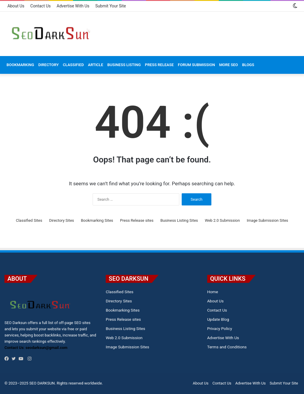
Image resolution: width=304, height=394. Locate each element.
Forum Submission (196, 65)
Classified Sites (29, 220)
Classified (73, 65)
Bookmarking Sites (97, 220)
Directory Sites (61, 220)
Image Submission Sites (267, 220)
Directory (48, 65)
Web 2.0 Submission (222, 220)
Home (212, 291)
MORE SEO (228, 65)
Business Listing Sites (179, 220)
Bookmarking (20, 65)
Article (95, 65)
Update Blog (218, 319)
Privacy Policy (219, 328)
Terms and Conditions (227, 346)
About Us (15, 6)
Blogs (248, 65)
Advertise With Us (73, 6)
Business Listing (124, 65)
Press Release (159, 65)
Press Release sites (136, 220)
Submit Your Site (110, 6)
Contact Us (40, 6)
